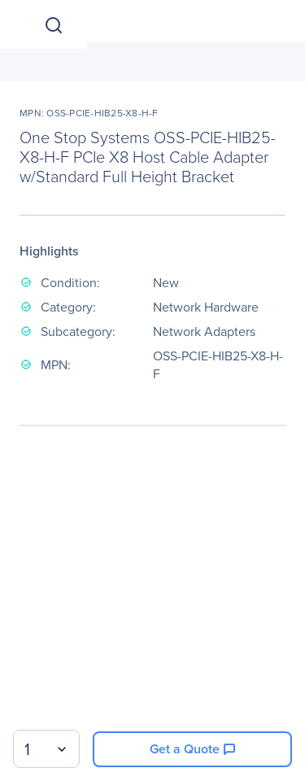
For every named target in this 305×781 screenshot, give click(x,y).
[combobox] (46, 749)
